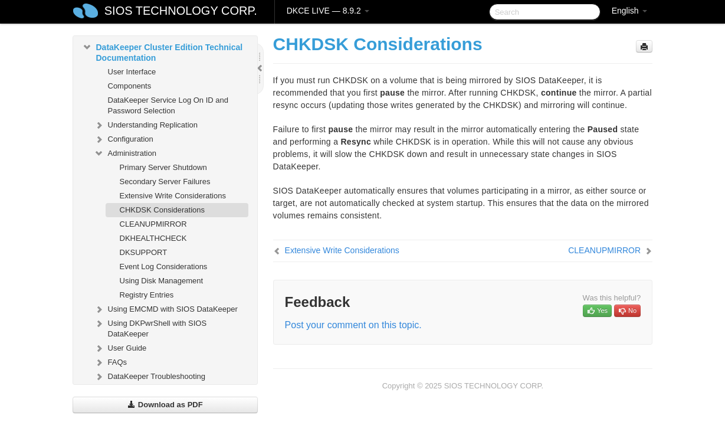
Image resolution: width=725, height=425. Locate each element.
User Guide (120, 348)
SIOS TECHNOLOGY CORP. (180, 10)
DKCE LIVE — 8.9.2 (328, 10)
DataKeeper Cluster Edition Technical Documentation (162, 51)
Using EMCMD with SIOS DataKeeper (166, 309)
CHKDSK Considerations (162, 209)
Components (130, 85)
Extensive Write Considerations (173, 195)
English (629, 10)
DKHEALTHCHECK (153, 238)
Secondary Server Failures (165, 181)
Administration (125, 153)
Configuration (123, 139)
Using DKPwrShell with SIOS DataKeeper (150, 327)
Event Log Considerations (164, 266)
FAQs (110, 362)
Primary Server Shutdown (163, 167)
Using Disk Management (162, 280)
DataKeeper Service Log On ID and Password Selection (168, 105)
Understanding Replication (146, 125)
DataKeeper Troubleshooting (150, 377)
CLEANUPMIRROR (153, 224)
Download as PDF (164, 404)
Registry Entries (147, 294)
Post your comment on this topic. (353, 325)
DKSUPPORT (144, 252)
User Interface (132, 71)
